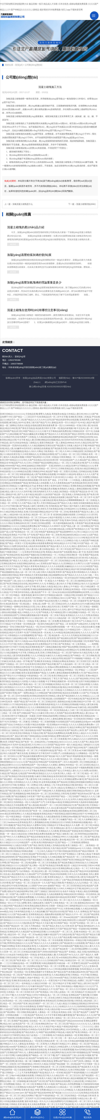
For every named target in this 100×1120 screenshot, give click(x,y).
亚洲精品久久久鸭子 (73, 563)
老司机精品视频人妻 (47, 954)
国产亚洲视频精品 (17, 793)
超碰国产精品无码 (13, 558)
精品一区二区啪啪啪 (16, 1081)
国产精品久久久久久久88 (48, 759)
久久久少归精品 (37, 655)
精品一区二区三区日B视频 (40, 684)
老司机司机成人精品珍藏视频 (70, 1078)
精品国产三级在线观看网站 (83, 917)
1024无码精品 (72, 1029)
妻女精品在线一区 (27, 601)
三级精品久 (33, 442)
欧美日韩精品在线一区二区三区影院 (68, 675)
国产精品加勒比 (22, 857)
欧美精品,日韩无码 (60, 793)
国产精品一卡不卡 (20, 578)
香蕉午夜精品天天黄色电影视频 (33, 575)
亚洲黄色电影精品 (47, 704)
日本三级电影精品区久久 (75, 906)
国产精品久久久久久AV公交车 (37, 419)
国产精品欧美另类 (59, 448)
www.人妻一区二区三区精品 (48, 690)
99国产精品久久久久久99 (34, 431)
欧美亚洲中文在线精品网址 (52, 1029)
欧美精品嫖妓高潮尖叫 (37, 906)
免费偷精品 (46, 609)
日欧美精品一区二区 (53, 451)
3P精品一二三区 (85, 670)
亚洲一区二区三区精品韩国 (77, 684)
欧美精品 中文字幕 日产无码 (22, 535)
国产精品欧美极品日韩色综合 (71, 862)
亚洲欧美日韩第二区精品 (79, 417)
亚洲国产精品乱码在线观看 (54, 874)
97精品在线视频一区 (39, 724)
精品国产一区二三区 (49, 805)
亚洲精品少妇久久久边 (82, 583)
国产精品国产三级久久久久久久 (33, 529)
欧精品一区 (22, 972)
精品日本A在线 (79, 865)
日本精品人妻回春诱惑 (25, 690)
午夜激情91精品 (46, 750)
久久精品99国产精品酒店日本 (13, 906)
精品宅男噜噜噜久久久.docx (42, 808)
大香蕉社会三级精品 (9, 730)
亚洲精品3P (12, 931)
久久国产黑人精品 (86, 742)
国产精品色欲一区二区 (17, 862)
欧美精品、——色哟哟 (88, 644)
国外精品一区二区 (83, 785)
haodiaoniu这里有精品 (18, 822)
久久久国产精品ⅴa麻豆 (17, 914)
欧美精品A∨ (61, 500)
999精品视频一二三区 (17, 1015)
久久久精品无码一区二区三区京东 (65, 1075)
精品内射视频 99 (68, 428)
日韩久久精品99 (47, 572)
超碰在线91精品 (57, 897)
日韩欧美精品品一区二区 (57, 652)
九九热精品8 (49, 1087)
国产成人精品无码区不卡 (19, 497)
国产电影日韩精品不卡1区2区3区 (49, 477)
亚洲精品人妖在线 (87, 509)
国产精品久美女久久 (55, 926)
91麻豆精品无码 (92, 604)
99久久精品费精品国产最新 (15, 684)
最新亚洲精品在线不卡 (76, 814)
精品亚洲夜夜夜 (32, 647)
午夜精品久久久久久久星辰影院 (41, 638)
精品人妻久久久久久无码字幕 (18, 491)
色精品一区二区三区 (24, 1084)
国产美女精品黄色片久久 (30, 900)
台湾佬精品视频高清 (46, 888)
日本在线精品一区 (59, 578)
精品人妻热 (55, 860)
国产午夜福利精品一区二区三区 (53, 1095)
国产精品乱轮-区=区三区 (86, 491)
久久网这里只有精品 (57, 1044)
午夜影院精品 (59, 814)
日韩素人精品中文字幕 (76, 445)
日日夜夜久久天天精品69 (11, 704)
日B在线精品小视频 (69, 986)
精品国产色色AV (35, 1015)
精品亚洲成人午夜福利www (64, 707)
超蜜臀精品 (16, 520)
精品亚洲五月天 (29, 745)
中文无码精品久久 (38, 667)
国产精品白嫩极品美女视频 (31, 434)
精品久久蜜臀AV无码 (36, 825)
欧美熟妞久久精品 (66, 489)
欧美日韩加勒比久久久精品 (84, 572)
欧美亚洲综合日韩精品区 (39, 678)
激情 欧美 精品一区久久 (35, 1101)
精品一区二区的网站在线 (28, 966)
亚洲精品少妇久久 (59, 598)
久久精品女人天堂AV (18, 854)
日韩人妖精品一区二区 (64, 992)
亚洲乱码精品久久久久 (10, 865)
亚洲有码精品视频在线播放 (31, 1009)
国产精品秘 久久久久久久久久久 (66, 1093)
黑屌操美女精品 (59, 414)
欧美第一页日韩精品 (55, 670)
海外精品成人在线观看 (38, 483)
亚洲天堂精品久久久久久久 (12, 414)
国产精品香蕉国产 (91, 727)
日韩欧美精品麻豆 (28, 1012)
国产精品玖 (35, 687)
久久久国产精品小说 (26, 503)
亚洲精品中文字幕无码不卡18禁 (43, 753)
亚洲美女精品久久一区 (58, 877)
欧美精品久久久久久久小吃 (17, 687)
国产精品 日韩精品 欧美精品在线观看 (48, 497)
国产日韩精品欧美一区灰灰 (38, 632)
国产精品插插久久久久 (72, 696)
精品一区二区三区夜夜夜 (55, 739)
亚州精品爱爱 (44, 523)
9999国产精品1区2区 (12, 431)
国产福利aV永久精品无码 (80, 652)
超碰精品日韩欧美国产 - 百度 (40, 466)
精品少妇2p (20, 819)
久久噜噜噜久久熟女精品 (37, 929)
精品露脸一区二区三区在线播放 (42, 862)
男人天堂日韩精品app (46, 503)
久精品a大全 (22, 1058)
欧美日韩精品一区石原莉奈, (84, 894)
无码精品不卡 (81, 992)
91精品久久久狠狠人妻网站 (52, 765)
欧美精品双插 (36, 696)
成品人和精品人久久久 (27, 612)
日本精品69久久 (71, 509)
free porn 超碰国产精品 (49, 885)
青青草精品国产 (10, 871)
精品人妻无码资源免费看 (18, 655)
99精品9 (67, 894)
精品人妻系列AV (79, 546)
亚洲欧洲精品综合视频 (45, 440)
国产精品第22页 (81, 805)
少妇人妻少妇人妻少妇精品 (37, 549)
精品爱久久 (40, 494)
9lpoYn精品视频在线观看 (22, 1075)
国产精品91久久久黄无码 (55, 434)
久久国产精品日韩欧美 (54, 883)
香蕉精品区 (51, 1000)
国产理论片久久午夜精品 (14, 675)
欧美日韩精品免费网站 (29, 747)
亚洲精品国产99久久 (16, 1052)
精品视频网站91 (56, 575)
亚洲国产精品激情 (20, 1021)
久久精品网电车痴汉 (57, 1052)
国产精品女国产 (61, 972)
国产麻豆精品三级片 (20, 1049)
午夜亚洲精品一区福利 (19, 816)
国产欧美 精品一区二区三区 (25, 960)
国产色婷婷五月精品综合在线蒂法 (35, 975)
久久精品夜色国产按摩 (44, 1107)
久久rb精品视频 (54, 857)
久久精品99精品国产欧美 (82, 828)
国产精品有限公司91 (85, 678)
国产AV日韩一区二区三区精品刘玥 (41, 701)
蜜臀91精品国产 (63, 736)
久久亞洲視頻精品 (37, 894)
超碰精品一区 (70, 1035)
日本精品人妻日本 (75, 414)
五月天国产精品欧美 (64, 1104)
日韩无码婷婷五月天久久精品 (45, 491)
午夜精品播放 (88, 1087)
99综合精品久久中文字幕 (65, 543)
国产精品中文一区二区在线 (43, 998)
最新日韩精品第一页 (49, 442)
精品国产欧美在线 (37, 854)
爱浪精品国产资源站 (69, 831)
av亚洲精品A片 (72, 650)
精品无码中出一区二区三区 (49, 1038)
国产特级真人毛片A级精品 (50, 612)
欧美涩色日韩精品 (21, 733)
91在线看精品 (29, 1006)
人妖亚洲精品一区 (11, 1078)
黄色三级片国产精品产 (36, 422)
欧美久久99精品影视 (14, 618)
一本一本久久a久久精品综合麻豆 (80, 627)
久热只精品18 (57, 848)
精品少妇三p (8, 1023)
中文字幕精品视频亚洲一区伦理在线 (62, 681)
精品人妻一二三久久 (86, 759)
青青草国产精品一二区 (61, 796)
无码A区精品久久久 (88, 969)
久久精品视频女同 (77, 667)
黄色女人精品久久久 (82, 733)
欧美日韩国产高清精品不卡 (52, 747)
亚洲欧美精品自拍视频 (81, 486)
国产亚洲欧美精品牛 (30, 509)
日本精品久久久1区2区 (87, 514)
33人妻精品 (53, 422)
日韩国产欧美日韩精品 (71, 860)
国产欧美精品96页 (11, 555)
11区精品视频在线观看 (13, 1101)
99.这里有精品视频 (47, 782)
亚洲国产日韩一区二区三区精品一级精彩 (80, 606)
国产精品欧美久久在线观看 (72, 943)
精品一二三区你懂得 (43, 1035)
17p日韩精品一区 (26, 871)
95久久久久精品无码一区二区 (38, 618)
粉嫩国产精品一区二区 (70, 819)
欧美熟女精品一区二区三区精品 (53, 537)
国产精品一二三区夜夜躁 (69, 842)
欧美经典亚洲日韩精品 (64, 776)
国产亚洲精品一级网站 (10, 606)
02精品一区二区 (89, 883)
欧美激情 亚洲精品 (62, 589)
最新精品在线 (64, 701)
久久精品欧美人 (26, 1107)
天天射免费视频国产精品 (32, 1072)
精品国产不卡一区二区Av (45, 592)
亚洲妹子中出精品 (38, 857)
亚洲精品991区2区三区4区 (25, 523)
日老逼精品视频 (24, 1070)
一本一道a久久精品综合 (15, 834)
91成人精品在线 (52, 1009)
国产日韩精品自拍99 (83, 437)
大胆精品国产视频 (30, 520)
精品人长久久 (35, 1026)
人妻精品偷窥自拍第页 (37, 1052)
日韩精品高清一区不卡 (82, 431)
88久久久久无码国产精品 (48, 745)
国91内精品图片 (47, 624)
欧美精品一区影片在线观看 (17, 589)
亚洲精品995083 (70, 802)
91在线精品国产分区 (65, 721)
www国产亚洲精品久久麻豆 (21, 1047)
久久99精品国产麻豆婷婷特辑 (48, 693)
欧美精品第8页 (17, 549)
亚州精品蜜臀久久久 (84, 949)
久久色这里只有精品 (14, 954)
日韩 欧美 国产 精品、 (48, 480)
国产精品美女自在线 (55, 911)
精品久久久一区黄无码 (47, 980)
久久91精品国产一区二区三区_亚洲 (62, 931)
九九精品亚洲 (77, 1081)
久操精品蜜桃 (21, 1055)
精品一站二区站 (31, 957)
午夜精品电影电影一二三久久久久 (77, 1026)
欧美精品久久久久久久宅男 (78, 615)
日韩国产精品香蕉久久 (35, 457)
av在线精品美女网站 (68, 957)
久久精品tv (14, 937)
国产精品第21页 (12, 791)
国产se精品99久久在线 (84, 624)
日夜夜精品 (47, 900)
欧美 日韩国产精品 (11, 742)
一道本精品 (25, 983)
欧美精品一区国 (67, 491)
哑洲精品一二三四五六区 (11, 1006)
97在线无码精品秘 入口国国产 (24, 885)
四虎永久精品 (23, 425)
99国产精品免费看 (70, 647)
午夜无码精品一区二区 (46, 710)
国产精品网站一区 (11, 1012)
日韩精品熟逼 (89, 762)
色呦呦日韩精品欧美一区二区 (45, 1067)
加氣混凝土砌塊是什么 (23, 204)
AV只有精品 (58, 1035)
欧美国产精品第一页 (55, 494)
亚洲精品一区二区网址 (27, 785)
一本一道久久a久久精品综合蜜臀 (77, 1038)
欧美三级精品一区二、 (76, 845)
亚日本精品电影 (44, 1098)
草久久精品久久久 (85, 532)
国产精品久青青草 (76, 434)
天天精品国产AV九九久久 (68, 954)
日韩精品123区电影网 (68, 716)
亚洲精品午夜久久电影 (44, 1084)
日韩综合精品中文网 (14, 957)
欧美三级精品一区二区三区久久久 (65, 1018)
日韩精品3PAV (38, 471)
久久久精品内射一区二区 (63, 618)
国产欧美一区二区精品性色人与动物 (37, 742)
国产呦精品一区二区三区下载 (41, 1055)
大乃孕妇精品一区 (36, 926)
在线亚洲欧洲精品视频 (10, 739)
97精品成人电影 (63, 1032)
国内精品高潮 (39, 931)
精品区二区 (10, 537)
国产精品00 (62, 782)
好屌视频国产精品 (19, 483)
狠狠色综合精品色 (38, 1049)
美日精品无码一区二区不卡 (88, 560)
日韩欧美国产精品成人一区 (26, 627)
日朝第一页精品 (56, 906)
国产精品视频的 (18, 796)
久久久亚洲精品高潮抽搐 (67, 704)
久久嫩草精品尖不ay (26, 486)
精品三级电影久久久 (87, 745)
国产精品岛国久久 (29, 1032)
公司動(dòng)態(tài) (33, 65)
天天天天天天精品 (11, 566)
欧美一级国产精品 (16, 701)
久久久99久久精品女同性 (51, 658)
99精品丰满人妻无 (77, 877)
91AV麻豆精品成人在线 (59, 529)
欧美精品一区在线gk (77, 1095)
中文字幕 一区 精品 (43, 581)
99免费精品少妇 (48, 868)
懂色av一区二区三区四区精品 (16, 998)
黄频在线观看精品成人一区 (25, 1041)
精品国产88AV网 (27, 773)
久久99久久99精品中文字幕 (68, 888)
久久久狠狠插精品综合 (40, 707)
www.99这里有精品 (36, 641)
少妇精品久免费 (85, 957)
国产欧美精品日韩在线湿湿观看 (19, 776)
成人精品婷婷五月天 (29, 1078)
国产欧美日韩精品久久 (60, 1070)
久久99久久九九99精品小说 (65, 540)
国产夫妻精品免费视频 (23, 897)
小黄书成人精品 (83, 854)
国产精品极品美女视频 (46, 489)
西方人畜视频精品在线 (39, 822)
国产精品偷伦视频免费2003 (31, 756)
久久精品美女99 (76, 463)
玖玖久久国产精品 (40, 1070)
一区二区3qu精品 (34, 934)
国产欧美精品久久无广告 (82, 529)
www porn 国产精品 (24, 1093)
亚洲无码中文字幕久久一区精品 (19, 621)
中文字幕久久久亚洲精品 (14, 1087)
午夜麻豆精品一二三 (14, 552)
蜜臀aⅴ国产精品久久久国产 (66, 1061)
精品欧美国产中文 (54, 908)
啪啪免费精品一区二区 (43, 569)
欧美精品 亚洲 (21, 512)
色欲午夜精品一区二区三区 (40, 977)
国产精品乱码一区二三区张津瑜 (77, 857)
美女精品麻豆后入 (36, 670)
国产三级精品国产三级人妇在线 (70, 1055)
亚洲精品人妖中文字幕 (25, 586)
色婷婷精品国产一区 (30, 765)
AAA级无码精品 (48, 736)
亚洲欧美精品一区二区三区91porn (32, 517)
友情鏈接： (8, 342)
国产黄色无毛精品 (26, 428)
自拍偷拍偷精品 (85, 503)
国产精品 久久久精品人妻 (20, 560)
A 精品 (58, 1026)
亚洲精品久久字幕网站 (75, 788)
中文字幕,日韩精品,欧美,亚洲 (31, 652)
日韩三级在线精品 (27, 730)
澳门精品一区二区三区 (25, 489)
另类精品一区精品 (39, 920)
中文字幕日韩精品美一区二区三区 (22, 750)
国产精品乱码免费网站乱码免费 (58, 733)
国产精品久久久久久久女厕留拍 (44, 943)
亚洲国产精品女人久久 (47, 1006)
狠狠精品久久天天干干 (27, 831)
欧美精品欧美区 (80, 483)
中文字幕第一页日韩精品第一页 (25, 624)
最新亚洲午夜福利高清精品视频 (23, 480)
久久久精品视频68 (36, 445)
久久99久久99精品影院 (73, 451)
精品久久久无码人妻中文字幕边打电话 (69, 609)
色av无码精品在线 (83, 1049)
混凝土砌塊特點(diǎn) (86, 204)
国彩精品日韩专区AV (88, 1003)
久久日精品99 (91, 862)
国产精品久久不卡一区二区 (74, 914)
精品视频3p (64, 811)
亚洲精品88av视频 (69, 816)
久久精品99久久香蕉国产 (48, 946)
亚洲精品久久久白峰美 (48, 831)
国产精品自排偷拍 (35, 837)
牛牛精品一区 (77, 586)
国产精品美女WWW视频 (30, 727)
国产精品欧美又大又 (86, 1067)
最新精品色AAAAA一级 (88, 903)
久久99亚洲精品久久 (29, 454)
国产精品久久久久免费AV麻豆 (18, 908)
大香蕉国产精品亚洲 (84, 523)
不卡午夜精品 (36, 816)
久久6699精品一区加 (71, 425)
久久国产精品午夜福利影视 (71, 756)
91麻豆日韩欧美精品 (43, 776)
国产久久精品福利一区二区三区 (71, 664)
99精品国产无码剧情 (47, 762)
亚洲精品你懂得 (47, 454)
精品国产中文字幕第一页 (85, 1064)
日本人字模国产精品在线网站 (40, 463)
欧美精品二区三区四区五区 (79, 661)
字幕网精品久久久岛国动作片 (55, 727)
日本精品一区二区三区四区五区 (20, 992)
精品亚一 (68, 865)
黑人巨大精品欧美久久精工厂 (49, 880)
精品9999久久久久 (37, 583)
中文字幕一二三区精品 (69, 480)
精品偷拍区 (68, 535)
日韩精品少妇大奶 (28, 468)
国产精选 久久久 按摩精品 (76, 911)
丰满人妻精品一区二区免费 (46, 621)
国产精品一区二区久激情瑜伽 (81, 598)
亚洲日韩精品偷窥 (68, 1067)
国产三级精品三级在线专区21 (48, 891)
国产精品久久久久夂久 (76, 1023)
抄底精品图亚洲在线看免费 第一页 (45, 425)
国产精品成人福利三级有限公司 (33, 506)
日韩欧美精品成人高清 (69, 468)
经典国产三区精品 (27, 437)
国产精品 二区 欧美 (64, 624)
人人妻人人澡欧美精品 (89, 1029)
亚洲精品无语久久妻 (37, 877)
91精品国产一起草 (27, 842)
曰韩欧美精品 (46, 1061)
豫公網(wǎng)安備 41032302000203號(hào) (50, 386)
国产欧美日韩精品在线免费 (58, 1081)
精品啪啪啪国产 (24, 1067)
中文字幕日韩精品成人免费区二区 (73, 980)
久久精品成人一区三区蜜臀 (68, 1087)
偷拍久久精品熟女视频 (14, 457)
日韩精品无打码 (42, 1075)
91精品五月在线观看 (14, 805)
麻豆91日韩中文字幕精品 (44, 595)
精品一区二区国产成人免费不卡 (14, 894)
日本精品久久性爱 (21, 724)
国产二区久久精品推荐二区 (70, 762)
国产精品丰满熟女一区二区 (21, 477)
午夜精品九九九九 (73, 883)
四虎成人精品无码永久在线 (21, 828)
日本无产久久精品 (83, 621)
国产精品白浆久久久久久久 (58, 546)
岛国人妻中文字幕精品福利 (17, 650)
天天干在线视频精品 (14, 451)
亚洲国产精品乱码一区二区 (15, 926)
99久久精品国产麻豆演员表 (15, 753)
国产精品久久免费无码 (10, 546)
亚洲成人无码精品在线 (81, 471)
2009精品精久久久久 (20, 788)
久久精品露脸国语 (52, 816)
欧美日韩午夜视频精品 (77, 1052)
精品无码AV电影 (10, 768)
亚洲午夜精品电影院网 (47, 716)
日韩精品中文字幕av (55, 825)
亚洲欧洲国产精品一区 (10, 609)
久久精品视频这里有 (61, 975)
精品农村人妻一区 (43, 871)
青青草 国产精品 (63, 572)
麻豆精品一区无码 (72, 719)
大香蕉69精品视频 (71, 908)
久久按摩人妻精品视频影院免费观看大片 (64, 673)
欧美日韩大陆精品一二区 (25, 1038)
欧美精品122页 (28, 606)
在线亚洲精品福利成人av (28, 563)
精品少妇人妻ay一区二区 (42, 788)
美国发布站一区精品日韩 (75, 940)
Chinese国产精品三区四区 (65, 977)
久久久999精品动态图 (21, 471)
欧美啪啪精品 (86, 880)
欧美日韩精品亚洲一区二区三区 (52, 1041)
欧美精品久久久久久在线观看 (51, 566)
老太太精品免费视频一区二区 (40, 1104)
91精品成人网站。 (55, 768)
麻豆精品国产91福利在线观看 (69, 808)
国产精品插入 (13, 773)
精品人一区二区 (61, 463)
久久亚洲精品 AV (12, 509)
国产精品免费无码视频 (82, 1058)
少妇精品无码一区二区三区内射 (78, 960)
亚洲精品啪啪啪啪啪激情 (41, 589)
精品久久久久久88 (76, 537)
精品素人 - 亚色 (30, 604)
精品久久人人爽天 (8, 707)
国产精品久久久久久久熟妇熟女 (17, 923)
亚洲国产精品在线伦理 (47, 601)
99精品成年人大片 (66, 1047)
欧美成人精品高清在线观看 (33, 546)
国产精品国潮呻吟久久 (66, 532)
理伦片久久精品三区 (25, 710)
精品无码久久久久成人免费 (19, 949)
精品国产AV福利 (36, 1058)
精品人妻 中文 (79, 552)
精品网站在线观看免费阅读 (40, 543)
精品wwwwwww (75, 1021)
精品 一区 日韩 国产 (12, 713)
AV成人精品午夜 (87, 422)
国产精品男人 (73, 730)
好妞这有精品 (21, 442)
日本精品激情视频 (76, 1041)
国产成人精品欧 (32, 805)
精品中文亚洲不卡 (17, 632)
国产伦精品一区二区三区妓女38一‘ (27, 883)
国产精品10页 (78, 934)
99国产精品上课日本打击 (83, 983)
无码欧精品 (53, 506)
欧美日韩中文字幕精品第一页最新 (20, 716)
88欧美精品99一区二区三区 (38, 793)
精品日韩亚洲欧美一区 (71, 555)
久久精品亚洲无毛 (11, 454)
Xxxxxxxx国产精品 (68, 1009)
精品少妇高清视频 (71, 687)
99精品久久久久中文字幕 (34, 698)
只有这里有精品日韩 (65, 785)
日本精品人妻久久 (71, 770)
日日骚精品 (14, 963)
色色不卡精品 (68, 891)
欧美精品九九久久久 (45, 773)
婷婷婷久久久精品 (62, 466)
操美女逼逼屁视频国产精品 (33, 673)
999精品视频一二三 (30, 851)
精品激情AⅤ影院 (82, 1047)
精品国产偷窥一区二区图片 (58, 471)
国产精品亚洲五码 (21, 969)
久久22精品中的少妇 (9, 437)
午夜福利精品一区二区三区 (38, 675)
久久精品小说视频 (36, 681)
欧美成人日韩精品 (52, 837)
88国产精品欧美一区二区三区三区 (35, 937)
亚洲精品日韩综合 (42, 848)
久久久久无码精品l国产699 (51, 960)
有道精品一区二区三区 (89, 931)
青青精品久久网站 (44, 540)
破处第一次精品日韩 (65, 595)
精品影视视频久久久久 (39, 578)
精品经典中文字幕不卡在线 (12, 647)
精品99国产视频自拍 (30, 555)
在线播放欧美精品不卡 (25, 1018)
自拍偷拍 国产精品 (83, 595)
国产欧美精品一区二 (67, 644)
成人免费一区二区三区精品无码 (52, 604)
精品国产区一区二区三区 (26, 1023)
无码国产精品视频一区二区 (61, 1064)
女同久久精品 (77, 799)
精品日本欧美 (11, 428)
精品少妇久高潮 (30, 704)
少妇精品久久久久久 (67, 1006)
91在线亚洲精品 (75, 448)
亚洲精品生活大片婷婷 (60, 822)
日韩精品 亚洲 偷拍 (17, 1104)
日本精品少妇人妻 (26, 540)
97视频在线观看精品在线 (16, 1026)
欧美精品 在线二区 (67, 1012)
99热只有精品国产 (59, 1021)
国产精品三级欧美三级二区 (65, 834)
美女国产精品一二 (31, 658)
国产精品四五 (31, 762)
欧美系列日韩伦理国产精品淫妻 (41, 664)
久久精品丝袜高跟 (89, 908)
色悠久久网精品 (24, 644)
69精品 (66, 655)
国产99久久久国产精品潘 (67, 1107)
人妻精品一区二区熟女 (48, 1012)
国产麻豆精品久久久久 (83, 1015)
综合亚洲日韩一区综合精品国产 (60, 460)
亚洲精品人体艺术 (24, 848)
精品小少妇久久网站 (33, 451)
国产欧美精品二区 (44, 992)
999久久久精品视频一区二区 (73, 837)
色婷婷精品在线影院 (86, 1006)
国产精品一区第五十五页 (16, 543)
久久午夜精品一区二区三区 (65, 581)
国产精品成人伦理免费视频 (68, 1084)
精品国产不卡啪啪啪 (73, 658)
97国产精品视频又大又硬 (37, 860)
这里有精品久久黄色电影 (41, 650)
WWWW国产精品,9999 (15, 466)
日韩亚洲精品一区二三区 (70, 457)
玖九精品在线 (65, 934)
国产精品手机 (19, 825)
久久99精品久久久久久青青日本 (76, 690)
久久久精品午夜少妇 (39, 917)
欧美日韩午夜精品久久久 (11, 460)
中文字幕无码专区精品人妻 (21, 592)
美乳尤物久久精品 (44, 586)
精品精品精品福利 (71, 632)
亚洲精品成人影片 (62, 828)
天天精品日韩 (36, 733)
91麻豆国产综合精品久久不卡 (41, 989)
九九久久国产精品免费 (61, 937)
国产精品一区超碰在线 (79, 929)
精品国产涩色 (57, 520)
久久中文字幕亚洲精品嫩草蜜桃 (57, 1015)
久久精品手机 (48, 1026)
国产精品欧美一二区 (65, 949)
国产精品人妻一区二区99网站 (76, 526)
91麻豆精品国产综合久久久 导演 (44, 986)
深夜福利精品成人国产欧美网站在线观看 (37, 474)
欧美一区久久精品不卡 (69, 422)
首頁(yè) (19, 65)
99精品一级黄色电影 (22, 595)
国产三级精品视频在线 (50, 647)
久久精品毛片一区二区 (13, 419)
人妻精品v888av (66, 442)
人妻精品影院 (87, 480)
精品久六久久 (85, 986)
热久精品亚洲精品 (88, 468)
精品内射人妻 (9, 710)
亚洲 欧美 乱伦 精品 (16, 929)
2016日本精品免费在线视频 (52, 627)
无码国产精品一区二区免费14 (18, 569)
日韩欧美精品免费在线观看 (39, 834)
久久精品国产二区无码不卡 (24, 1098)
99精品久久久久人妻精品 (14, 1044)
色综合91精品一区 (13, 698)
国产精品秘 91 (51, 756)
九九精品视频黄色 (54, 894)
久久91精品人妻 (41, 897)
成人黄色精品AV (90, 457)
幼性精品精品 (11, 540)
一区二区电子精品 (56, 615)
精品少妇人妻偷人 (62, 586)
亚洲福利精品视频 (79, 822)
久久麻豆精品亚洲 (47, 500)
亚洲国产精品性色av (79, 793)
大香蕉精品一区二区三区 (32, 739)
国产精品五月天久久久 (17, 877)
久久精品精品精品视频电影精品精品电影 (55, 437)
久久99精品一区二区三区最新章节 (73, 601)
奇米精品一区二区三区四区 (78, 765)
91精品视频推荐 (49, 963)
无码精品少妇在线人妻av (63, 871)
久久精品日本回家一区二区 (43, 983)
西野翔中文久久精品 (29, 500)
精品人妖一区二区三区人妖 (27, 572)
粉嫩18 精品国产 (50, 934)
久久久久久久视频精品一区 (83, 900)
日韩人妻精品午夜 (8, 494)
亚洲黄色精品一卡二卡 (50, 555)
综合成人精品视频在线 (14, 874)
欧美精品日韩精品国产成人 (50, 770)
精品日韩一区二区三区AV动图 (80, 839)
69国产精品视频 (43, 730)
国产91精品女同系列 (30, 609)
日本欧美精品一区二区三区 (65, 903)
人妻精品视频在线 (83, 489)
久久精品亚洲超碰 (31, 814)
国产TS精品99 (44, 791)
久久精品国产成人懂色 (86, 460)
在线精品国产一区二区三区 (17, 719)
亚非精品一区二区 (68, 759)
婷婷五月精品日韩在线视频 (68, 998)
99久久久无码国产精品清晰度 (57, 1058)
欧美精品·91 (58, 684)
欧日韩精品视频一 (79, 1070)
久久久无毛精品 (72, 635)
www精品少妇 (6, 911)
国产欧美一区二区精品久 (46, 1047)
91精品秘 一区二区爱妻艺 (68, 963)
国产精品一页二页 (42, 635)
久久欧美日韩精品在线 (52, 687)
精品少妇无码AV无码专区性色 (69, 440)
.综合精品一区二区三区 (39, 1021)
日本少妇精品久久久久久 (49, 779)
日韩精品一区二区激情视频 (43, 721)
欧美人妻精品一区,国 (88, 1061)
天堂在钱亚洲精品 (37, 512)
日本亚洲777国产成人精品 (38, 796)
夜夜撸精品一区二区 (43, 828)
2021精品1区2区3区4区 (17, 811)
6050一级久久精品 (68, 745)
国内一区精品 (30, 954)
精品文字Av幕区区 (86, 977)
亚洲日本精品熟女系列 (25, 946)
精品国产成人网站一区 (31, 865)
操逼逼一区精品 (20, 989)
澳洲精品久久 (23, 707)
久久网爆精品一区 (83, 753)
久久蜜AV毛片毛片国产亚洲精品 (60, 854)
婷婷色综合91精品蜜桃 (10, 1032)
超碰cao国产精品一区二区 (28, 868)
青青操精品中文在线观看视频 (61, 1049)
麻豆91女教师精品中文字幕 (44, 644)
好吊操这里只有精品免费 (79, 578)
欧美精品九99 (68, 560)
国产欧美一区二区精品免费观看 (43, 811)
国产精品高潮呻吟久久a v (42, 969)
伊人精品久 (59, 788)
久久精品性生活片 (76, 604)
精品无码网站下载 (30, 1095)
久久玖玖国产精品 (23, 995)
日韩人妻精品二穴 (46, 785)
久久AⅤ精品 (57, 632)
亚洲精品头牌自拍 (21, 667)
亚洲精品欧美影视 (65, 1000)
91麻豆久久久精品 (54, 655)
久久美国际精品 (59, 791)
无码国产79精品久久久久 (83, 796)
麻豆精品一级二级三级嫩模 (27, 1061)
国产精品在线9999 (42, 1093)
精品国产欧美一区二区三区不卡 (80, 497)
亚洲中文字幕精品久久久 (82, 466)
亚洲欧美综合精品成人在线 (23, 980)
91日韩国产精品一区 (63, 923)
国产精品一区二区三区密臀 (52, 966)
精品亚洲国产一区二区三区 (41, 1003)
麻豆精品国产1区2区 (35, 1081)
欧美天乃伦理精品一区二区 (38, 598)
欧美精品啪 (85, 635)
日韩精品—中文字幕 (80, 975)
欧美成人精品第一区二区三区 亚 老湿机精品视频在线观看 (50, 514)
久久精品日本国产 (20, 845)
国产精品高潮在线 (8, 517)
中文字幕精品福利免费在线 (59, 431)
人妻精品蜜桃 (57, 719)
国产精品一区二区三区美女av (67, 750)
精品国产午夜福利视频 (74, 1072)
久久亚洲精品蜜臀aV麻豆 (72, 779)
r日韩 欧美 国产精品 (74, 926)
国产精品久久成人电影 (67, 503)
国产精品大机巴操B (57, 920)
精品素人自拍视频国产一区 (58, 698)
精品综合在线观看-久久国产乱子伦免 (78, 693)
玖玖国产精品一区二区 (87, 543)
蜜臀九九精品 (44, 414)
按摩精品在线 (42, 1018)
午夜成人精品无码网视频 (87, 891)
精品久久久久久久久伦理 (18, 839)
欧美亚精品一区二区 (12, 1000)
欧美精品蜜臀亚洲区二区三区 (83, 811)
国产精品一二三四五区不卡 (26, 417)
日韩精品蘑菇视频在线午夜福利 (33, 615)
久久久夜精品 (27, 581)
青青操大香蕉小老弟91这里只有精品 (53, 486)
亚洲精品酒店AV (8, 563)
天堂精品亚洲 (31, 414)
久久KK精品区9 (59, 730)
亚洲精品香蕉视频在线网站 (80, 782)
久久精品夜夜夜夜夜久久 (85, 1090)
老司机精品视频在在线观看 (64, 1098)
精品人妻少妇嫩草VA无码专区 (19, 448)
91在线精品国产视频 (69, 946)
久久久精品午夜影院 (84, 1104)
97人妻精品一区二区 (77, 1044)
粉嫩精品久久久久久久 (75, 566)
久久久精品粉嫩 (38, 911)
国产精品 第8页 (36, 845)
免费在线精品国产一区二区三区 (47, 560)
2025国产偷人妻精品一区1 (23, 880)
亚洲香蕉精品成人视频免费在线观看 (45, 914)
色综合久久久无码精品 (40, 839)
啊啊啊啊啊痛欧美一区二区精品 (82, 500)
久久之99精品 (66, 1090)
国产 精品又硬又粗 (18, 736)
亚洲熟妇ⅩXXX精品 (58, 724)
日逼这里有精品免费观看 (18, 808)
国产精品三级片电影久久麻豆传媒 (75, 506)
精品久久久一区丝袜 (54, 1072)
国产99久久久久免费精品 (14, 837)
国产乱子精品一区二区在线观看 (48, 940)
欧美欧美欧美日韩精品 (10, 851)
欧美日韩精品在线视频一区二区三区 (43, 819)
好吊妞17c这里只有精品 (27, 537)
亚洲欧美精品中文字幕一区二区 (85, 701)
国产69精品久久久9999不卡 (49, 526)
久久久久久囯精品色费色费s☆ (82, 724)
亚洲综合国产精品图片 (55, 445)
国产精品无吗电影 (71, 880)
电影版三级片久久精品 (17, 641)
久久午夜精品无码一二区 (75, 629)
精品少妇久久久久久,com (65, 742)
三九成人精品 (61, 1003)
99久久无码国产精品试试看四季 (64, 713)
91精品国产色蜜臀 (34, 1087)
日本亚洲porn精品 (54, 802)
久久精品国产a (25, 931)
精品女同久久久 (22, 986)
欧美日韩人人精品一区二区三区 (69, 773)
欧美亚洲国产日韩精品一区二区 (79, 897)
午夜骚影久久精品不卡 (17, 678)
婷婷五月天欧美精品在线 (52, 509)
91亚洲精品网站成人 (65, 868)
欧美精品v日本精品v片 (29, 1029)
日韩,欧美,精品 (91, 434)
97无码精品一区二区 (84, 776)
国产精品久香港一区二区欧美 (49, 535)
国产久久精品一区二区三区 (67, 454)
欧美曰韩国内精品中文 (47, 842)
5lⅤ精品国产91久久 (17, 463)
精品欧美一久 (58, 635)
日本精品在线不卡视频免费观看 (79, 768)
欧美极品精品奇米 (77, 972)
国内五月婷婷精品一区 (17, 802)
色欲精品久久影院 (19, 681)
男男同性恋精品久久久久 (18, 943)
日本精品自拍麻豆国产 (32, 952)
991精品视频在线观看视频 (66, 969)
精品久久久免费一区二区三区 (79, 825)
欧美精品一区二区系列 (37, 1044)
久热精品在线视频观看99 (33, 1000)
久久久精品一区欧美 (90, 848)
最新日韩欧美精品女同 (77, 791)
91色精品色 (76, 698)
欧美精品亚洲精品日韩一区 (17, 917)
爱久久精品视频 (70, 612)
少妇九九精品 (46, 851)
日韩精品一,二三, (12, 1072)
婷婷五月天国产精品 (59, 929)
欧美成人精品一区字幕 (19, 661)
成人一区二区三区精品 (57, 995)
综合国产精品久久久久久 (59, 799)
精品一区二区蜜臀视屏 (30, 963)
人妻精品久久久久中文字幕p (24, 770)
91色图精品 (59, 650)
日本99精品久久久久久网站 (25, 782)
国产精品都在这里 (65, 638)
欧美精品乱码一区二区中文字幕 (53, 417)
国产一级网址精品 (26, 693)
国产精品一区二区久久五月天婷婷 (71, 989)
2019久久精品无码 (82, 442)
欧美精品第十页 (67, 621)
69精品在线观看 (80, 937)
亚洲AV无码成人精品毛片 (75, 520)
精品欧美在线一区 (14, 604)
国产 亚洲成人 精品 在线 (75, 952)
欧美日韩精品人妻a (51, 696)
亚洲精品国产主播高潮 (79, 995)
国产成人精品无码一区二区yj (13, 934)
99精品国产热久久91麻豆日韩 (35, 713)
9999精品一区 (71, 670)
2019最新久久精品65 (66, 474)
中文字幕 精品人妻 (25, 440)
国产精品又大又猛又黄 (42, 923)
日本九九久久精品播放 (77, 874)
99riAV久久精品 (41, 1064)
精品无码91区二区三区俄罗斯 (53, 558)
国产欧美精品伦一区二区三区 (24, 532)
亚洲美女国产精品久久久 (52, 563)
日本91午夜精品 (39, 995)
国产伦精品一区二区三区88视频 (21, 759)
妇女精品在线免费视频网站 (70, 592)
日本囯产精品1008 (74, 747)
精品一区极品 (9, 848)
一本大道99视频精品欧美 (62, 523)
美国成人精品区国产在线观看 (59, 552)
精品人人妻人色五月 (49, 957)
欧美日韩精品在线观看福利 (59, 641)
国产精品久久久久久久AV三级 (77, 575)
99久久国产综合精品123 (34, 460)
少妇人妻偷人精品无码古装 (48, 606)
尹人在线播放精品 (66, 753)
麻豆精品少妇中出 (17, 422)
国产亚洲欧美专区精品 (40, 661)
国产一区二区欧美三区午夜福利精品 (16, 1064)
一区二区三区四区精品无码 (73, 885)
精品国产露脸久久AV (40, 719)
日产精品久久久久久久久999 (84, 736)
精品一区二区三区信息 (61, 549)
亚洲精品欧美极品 (62, 569)
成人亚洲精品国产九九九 (77, 966)
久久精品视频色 (10, 652)
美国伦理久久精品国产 (77, 920)
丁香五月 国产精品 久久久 (63, 678)
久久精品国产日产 (36, 802)
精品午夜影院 (55, 517)
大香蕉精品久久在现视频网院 (20, 635)
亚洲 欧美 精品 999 (29, 1090)
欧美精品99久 (9, 1058)
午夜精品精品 (34, 736)
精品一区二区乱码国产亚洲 (15, 1003)
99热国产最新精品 (46, 532)
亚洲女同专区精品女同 (34, 552)
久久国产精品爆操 (30, 558)
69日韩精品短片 (66, 805)
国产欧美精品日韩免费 (52, 865)
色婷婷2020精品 (15, 888)
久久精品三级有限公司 (36, 799)
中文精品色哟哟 (39, 768)
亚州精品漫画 (9, 868)
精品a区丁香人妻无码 (27, 779)
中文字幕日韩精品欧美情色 (65, 851)
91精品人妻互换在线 (88, 704)
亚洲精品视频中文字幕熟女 (40, 972)
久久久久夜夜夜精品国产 (61, 483)
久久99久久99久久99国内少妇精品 (77, 517)
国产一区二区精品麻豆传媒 (51, 629)
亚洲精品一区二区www (60, 917)
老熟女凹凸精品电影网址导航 (20, 891)
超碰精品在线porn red (85, 721)
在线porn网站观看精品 (58, 667)
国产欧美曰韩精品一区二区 (84, 1032)
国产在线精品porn (72, 848)
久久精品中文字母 (29, 791)
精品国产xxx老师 (88, 963)
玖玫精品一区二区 (86, 612)
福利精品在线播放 (42, 448)
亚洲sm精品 (45, 520)
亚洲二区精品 (52, 457)
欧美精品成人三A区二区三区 (70, 710)
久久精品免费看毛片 (56, 1101)
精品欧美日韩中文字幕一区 (48, 428)
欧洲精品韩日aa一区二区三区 (52, 1023)
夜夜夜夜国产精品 (77, 512)
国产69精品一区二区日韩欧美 (83, 655)
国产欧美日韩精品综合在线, (15, 583)
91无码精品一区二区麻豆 (18, 721)
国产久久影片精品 (26, 494)
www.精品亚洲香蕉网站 (10, 814)
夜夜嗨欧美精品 (18, 860)
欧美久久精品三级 (48, 1078)
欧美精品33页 (87, 1093)
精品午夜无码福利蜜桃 (81, 569)
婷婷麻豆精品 (25, 768)
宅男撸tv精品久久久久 (49, 1090)
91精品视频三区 (79, 641)
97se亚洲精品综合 (29, 629)
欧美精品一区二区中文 (47, 468)
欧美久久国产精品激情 (17, 670)
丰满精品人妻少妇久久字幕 (59, 583)
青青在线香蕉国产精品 (53, 952)
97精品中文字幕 (63, 983)
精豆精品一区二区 (11, 975)
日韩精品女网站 (59, 661)
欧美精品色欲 (46, 814)
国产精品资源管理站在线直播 (65, 419)
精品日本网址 (76, 727)
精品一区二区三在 (62, 900)
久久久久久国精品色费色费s (23, 526)
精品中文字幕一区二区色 (57, 512)
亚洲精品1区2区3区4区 (77, 558)
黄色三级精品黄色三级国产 (39, 903)
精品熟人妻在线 (59, 839)
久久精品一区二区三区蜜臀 (77, 477)
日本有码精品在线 (22, 911)
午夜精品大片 (19, 799)
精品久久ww (79, 535)
